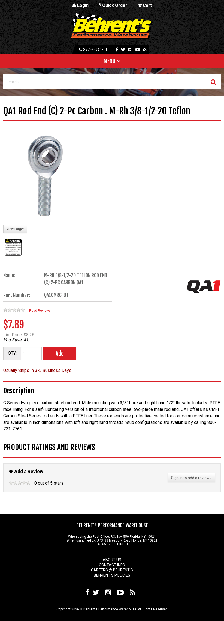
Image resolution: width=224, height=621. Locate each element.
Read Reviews (39, 311)
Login (80, 5)
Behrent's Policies (112, 575)
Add (60, 353)
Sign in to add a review (191, 478)
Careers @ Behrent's (112, 570)
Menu (109, 61)
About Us (112, 560)
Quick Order (113, 5)
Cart (145, 5)
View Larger (15, 229)
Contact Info (112, 565)
